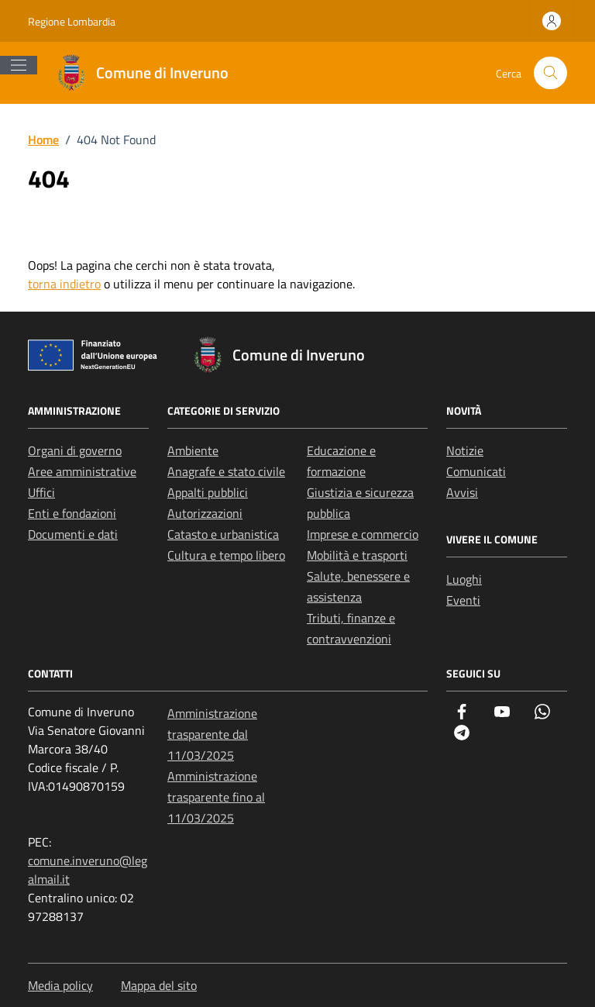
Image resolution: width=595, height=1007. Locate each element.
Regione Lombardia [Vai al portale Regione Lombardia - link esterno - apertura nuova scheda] (71, 21)
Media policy (60, 985)
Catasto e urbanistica (223, 534)
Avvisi (462, 492)
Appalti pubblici (207, 492)
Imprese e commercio (362, 534)
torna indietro (64, 283)
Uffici (41, 492)
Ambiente (192, 450)
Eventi (463, 600)
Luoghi (464, 579)
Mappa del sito (159, 985)
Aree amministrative (82, 471)
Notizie (464, 450)
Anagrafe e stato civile (226, 471)
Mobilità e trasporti (357, 555)
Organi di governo (75, 450)
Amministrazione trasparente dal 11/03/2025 (212, 734)
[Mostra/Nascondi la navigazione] (18, 65)
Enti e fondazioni (72, 513)
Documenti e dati (73, 534)
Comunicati (476, 471)
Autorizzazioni (204, 513)
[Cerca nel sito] (550, 73)
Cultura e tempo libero (226, 555)
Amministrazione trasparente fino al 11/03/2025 (216, 797)
